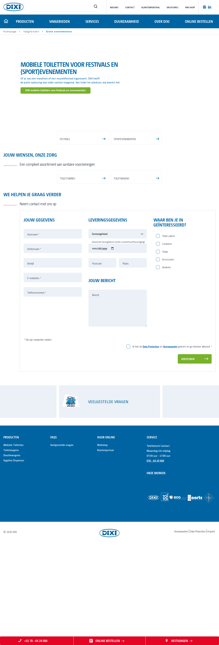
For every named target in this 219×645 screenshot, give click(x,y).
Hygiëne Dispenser (13, 557)
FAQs (53, 534)
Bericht (95, 392)
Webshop (102, 542)
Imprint (211, 628)
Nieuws (114, 7)
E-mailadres (34, 375)
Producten (24, 21)
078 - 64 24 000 (155, 558)
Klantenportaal (150, 7)
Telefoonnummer (36, 389)
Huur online (106, 534)
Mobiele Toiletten (13, 542)
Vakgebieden (59, 21)
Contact (130, 7)
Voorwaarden (170, 443)
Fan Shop (190, 7)
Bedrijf (30, 360)
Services (91, 21)
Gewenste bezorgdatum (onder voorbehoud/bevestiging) (118, 339)
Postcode (97, 360)
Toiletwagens (11, 547)
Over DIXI (161, 21)
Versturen (188, 456)
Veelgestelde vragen (61, 542)
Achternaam (34, 346)
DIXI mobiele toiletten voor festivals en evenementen (55, 90)
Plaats (126, 360)
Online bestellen (199, 21)
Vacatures (172, 7)
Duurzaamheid (126, 21)
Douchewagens (11, 552)
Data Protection (151, 443)
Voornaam (33, 331)
